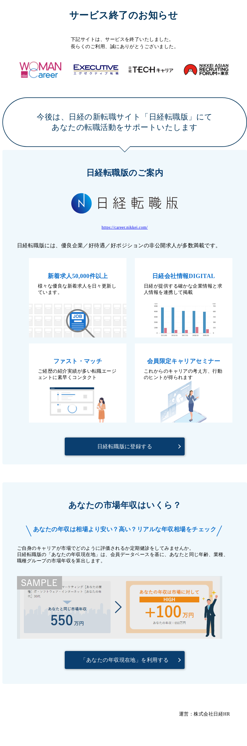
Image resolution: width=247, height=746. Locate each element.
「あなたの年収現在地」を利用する (125, 660)
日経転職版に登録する (124, 446)
